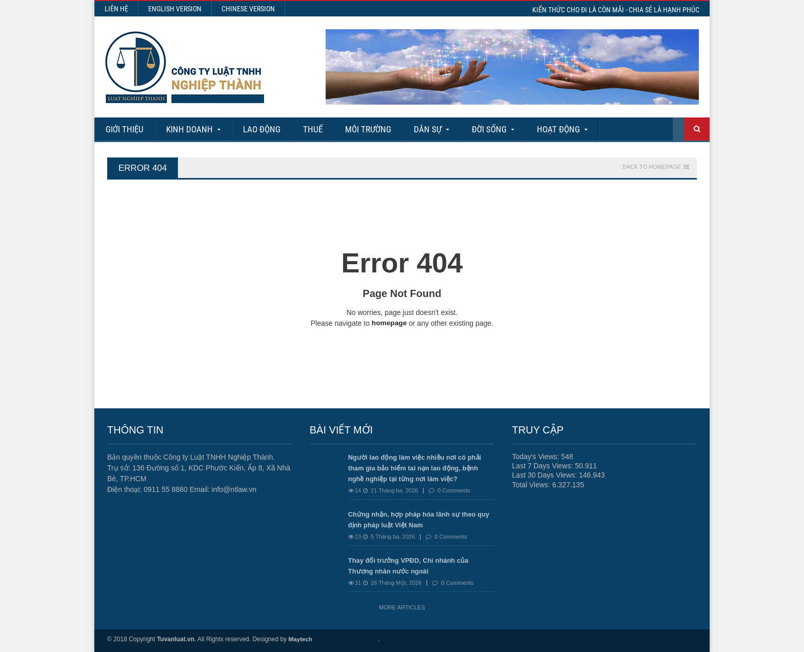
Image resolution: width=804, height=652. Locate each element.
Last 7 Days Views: (543, 466)
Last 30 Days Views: (545, 475)
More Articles (402, 607)
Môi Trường (368, 129)
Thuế (313, 129)
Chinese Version (248, 9)
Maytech (300, 639)
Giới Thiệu (125, 129)
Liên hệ (116, 9)
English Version (175, 9)
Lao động (261, 129)
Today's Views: (536, 456)
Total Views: (532, 484)
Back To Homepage (651, 167)
